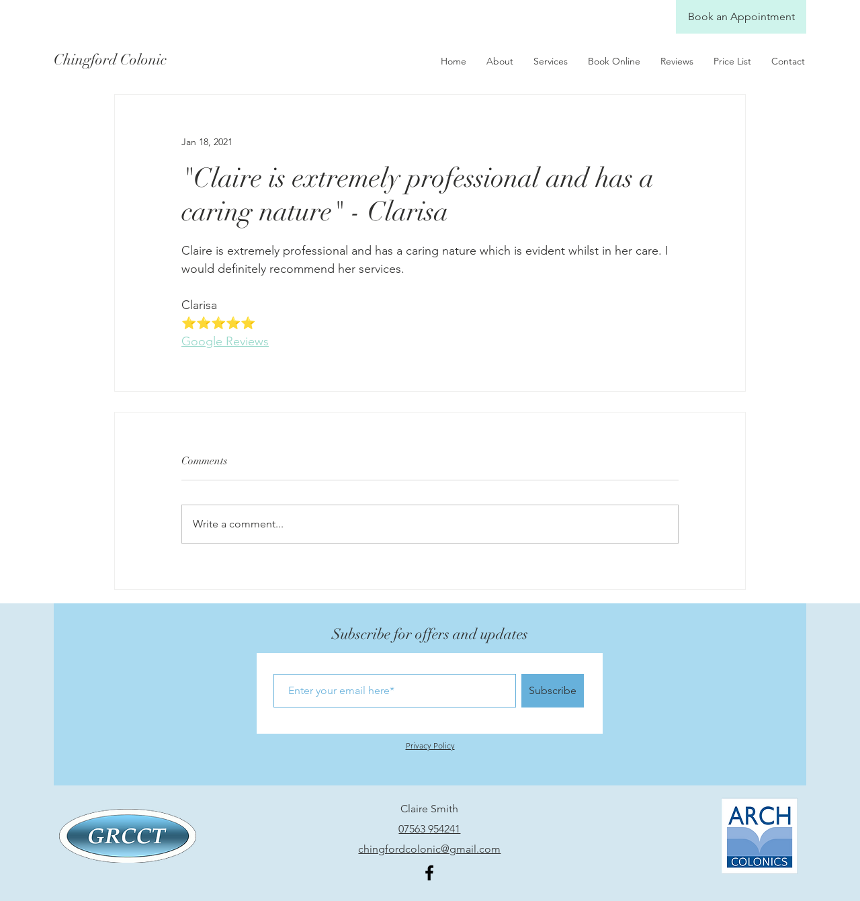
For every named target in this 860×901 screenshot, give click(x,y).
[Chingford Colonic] (120, 59)
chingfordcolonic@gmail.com (429, 849)
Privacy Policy (430, 745)
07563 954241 (429, 828)
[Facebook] (429, 873)
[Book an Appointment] (741, 17)
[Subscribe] (552, 690)
